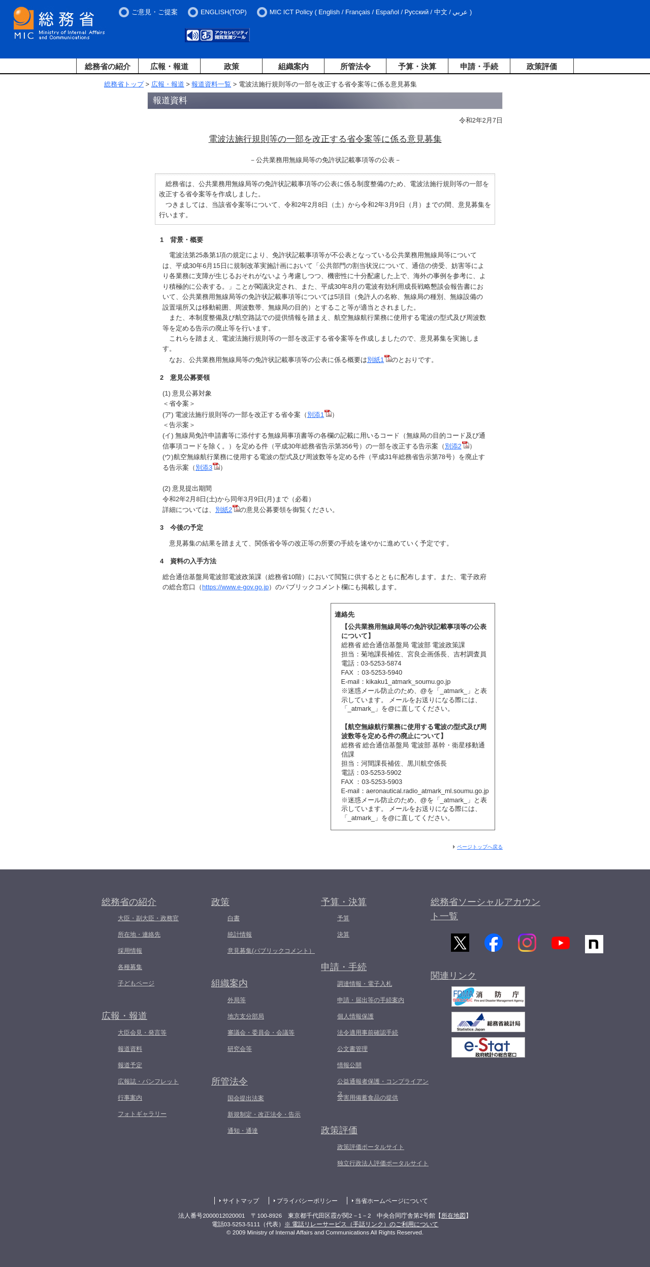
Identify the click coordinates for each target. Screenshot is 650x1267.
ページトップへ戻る (480, 847)
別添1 (319, 414)
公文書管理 (352, 1048)
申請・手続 (479, 66)
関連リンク (453, 981)
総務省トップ (124, 84)
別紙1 (379, 360)
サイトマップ (240, 1201)
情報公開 (349, 1065)
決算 (343, 934)
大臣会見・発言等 (142, 1032)
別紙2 (227, 510)
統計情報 (240, 934)
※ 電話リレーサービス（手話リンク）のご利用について (361, 1224)
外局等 (237, 1000)
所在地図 (453, 1216)
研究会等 (240, 1048)
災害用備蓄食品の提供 (367, 1097)
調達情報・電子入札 (364, 983)
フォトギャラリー (142, 1114)
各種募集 (130, 967)
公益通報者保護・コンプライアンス (383, 1087)
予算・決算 (417, 66)
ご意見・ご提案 (155, 12)
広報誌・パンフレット (148, 1081)
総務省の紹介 (108, 66)
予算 (343, 918)
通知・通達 (243, 1130)
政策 (231, 66)
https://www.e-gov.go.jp (235, 587)
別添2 (457, 446)
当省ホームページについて (391, 1201)
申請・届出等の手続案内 (370, 1000)
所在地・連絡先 (139, 934)
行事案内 (130, 1097)
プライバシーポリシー (307, 1201)
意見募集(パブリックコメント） (271, 950)
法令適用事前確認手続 (367, 1032)
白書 (234, 918)
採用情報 (130, 950)
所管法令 (355, 66)
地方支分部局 (246, 1016)
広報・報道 (169, 66)
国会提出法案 (246, 1098)
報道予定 (130, 1065)
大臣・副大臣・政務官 (148, 918)
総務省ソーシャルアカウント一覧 (485, 909)
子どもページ (136, 983)
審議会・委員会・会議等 (261, 1032)
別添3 (208, 467)
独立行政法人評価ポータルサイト (383, 1163)
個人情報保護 (355, 1016)
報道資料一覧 (211, 84)
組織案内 (293, 66)
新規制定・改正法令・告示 (264, 1114)
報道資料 (130, 1048)
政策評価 (542, 66)
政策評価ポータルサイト (370, 1147)
